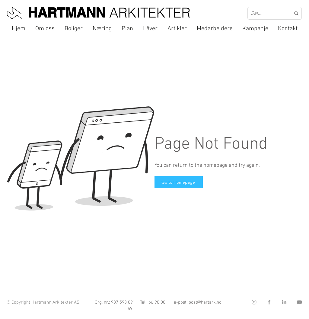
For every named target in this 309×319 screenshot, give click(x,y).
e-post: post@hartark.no (197, 302)
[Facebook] (269, 302)
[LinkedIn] (284, 302)
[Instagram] (254, 302)
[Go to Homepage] (178, 182)
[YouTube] (299, 302)
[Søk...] (266, 13)
